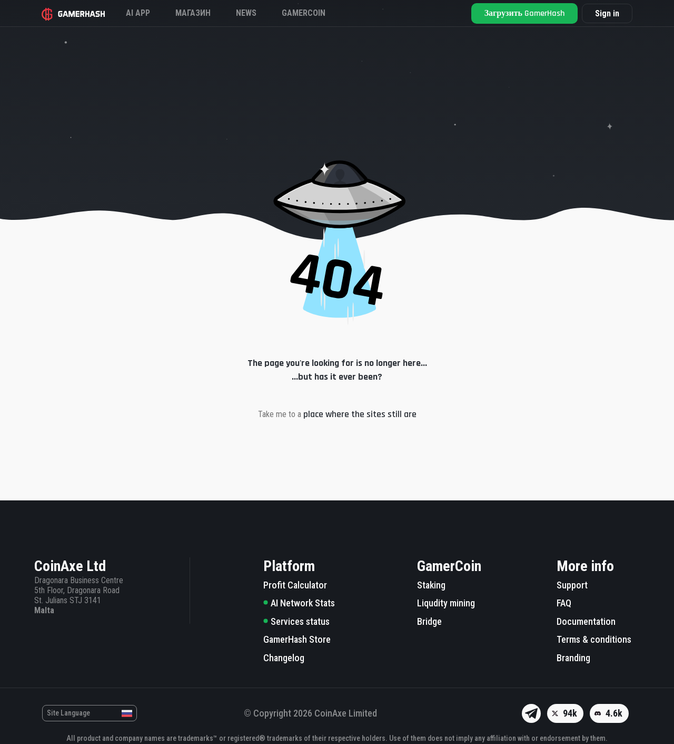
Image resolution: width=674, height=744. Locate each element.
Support (572, 585)
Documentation (586, 621)
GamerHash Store (297, 639)
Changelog (283, 657)
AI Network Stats (299, 602)
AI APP (138, 13)
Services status (296, 621)
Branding (573, 657)
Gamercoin (303, 13)
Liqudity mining (446, 602)
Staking (431, 585)
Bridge (429, 621)
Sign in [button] (607, 13)
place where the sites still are (360, 414)
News (246, 13)
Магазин (193, 13)
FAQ (564, 602)
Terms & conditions (594, 639)
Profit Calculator (295, 585)
